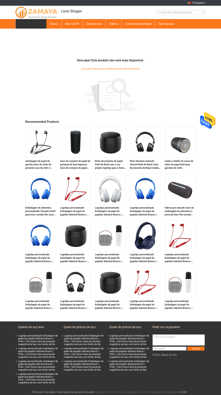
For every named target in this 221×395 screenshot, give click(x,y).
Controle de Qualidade (138, 23)
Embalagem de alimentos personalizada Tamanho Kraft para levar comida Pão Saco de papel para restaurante (40, 211)
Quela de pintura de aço (80, 327)
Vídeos (54, 23)
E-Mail (156, 354)
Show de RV (72, 23)
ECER (184, 392)
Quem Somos (94, 23)
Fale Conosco (166, 23)
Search (203, 12)
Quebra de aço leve (31, 327)
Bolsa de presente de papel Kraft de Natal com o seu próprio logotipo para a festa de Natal (109, 165)
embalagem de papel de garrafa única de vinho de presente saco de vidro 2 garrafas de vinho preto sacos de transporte (40, 165)
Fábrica (113, 23)
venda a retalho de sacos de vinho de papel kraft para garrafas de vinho (179, 164)
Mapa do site (169, 354)
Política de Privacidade (43, 392)
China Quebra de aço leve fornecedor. (76, 392)
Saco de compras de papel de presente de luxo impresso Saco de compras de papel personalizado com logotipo (75, 165)
